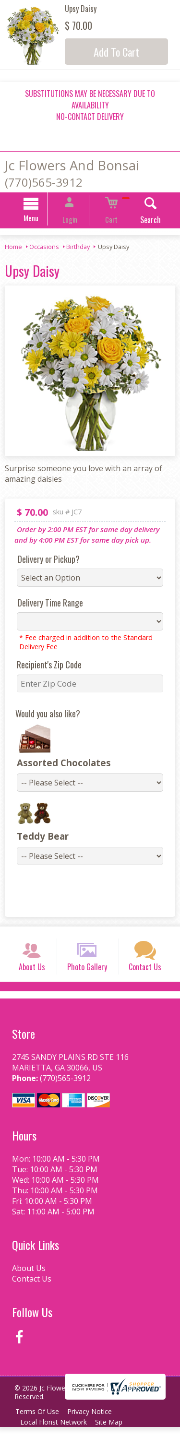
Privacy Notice (94, 1422)
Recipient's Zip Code (44, 666)
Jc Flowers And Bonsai (72, 165)
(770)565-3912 (44, 182)
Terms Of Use (38, 1422)
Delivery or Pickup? (44, 560)
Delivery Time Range (45, 604)
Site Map (113, 1433)
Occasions (44, 248)
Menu (41, 219)
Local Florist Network (55, 1433)
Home (13, 248)
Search (140, 221)
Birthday (78, 248)
